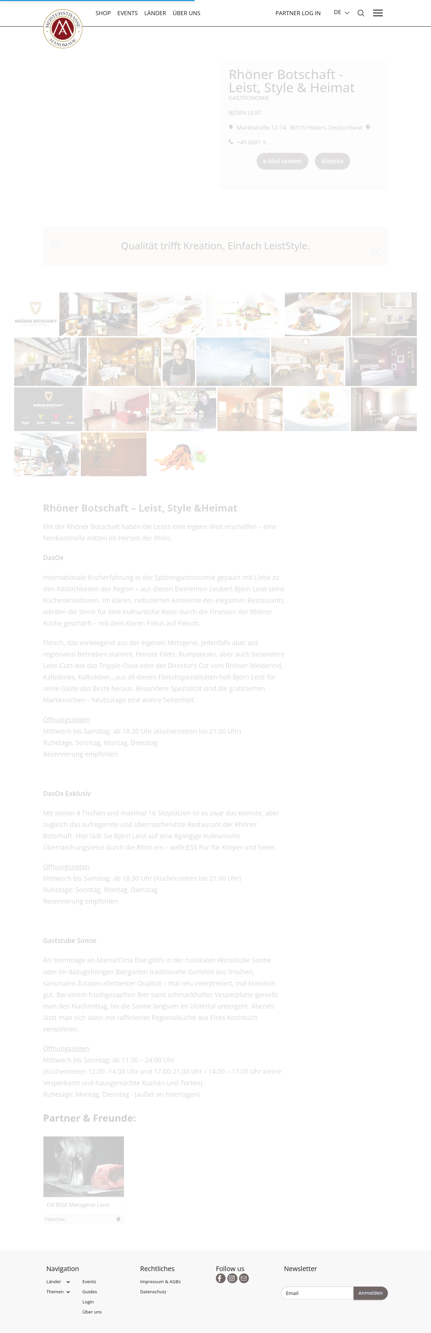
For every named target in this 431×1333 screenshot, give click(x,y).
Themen (55, 1292)
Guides (89, 1292)
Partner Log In (298, 13)
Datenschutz (153, 1292)
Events (127, 13)
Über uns (186, 13)
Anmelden (370, 1292)
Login (88, 1302)
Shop (103, 13)
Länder (155, 13)
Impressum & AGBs (160, 1281)
